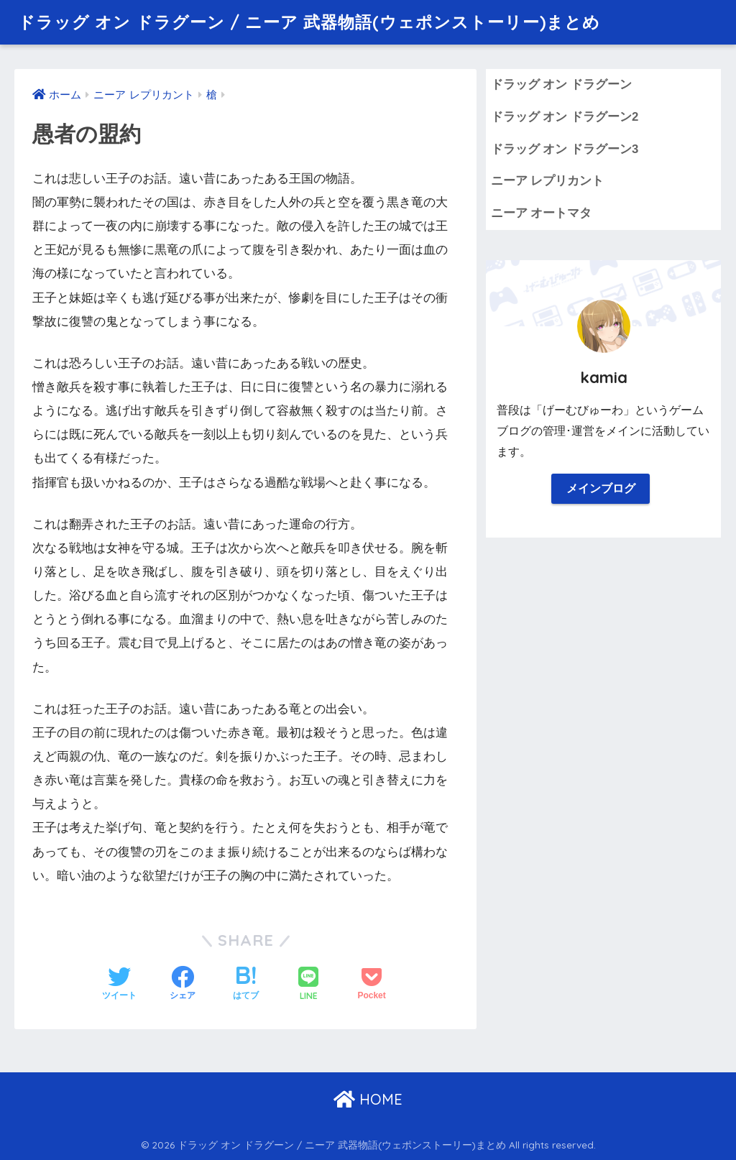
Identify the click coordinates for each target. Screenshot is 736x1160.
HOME (368, 1099)
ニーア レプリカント (547, 181)
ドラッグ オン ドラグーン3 (565, 149)
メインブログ (600, 488)
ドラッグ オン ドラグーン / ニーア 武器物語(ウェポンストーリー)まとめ (309, 21)
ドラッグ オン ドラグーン (561, 84)
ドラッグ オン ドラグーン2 (565, 117)
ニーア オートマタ (541, 213)
